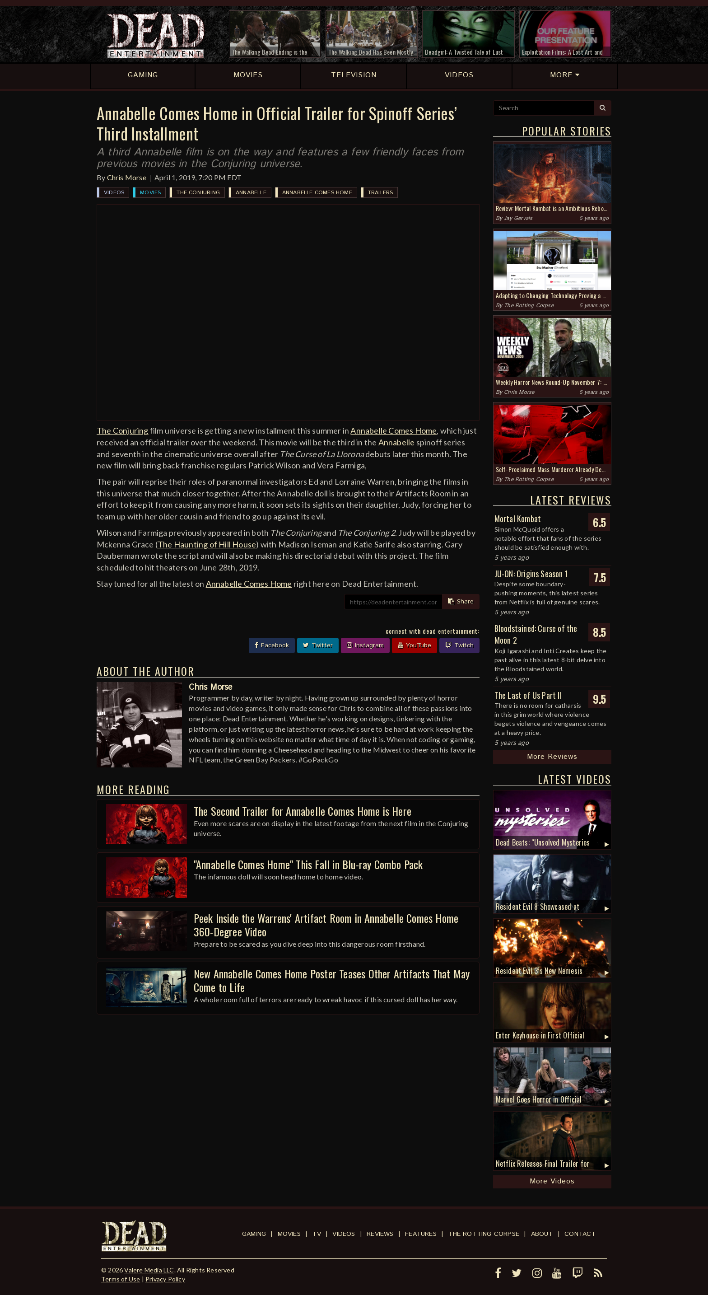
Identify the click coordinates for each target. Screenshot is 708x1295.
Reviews (380, 1234)
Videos (114, 192)
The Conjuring (198, 192)
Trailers (380, 192)
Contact (580, 1234)
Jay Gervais (518, 218)
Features (421, 1234)
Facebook (272, 645)
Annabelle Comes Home (317, 192)
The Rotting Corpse (529, 305)
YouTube (414, 645)
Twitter (318, 645)
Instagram (365, 645)
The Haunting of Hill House (207, 544)
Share (461, 601)
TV (316, 1234)
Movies (150, 192)
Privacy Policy (165, 1279)
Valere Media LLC (149, 1270)
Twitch (459, 645)
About (542, 1234)
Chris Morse (126, 177)
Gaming (254, 1234)
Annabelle (251, 192)
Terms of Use (120, 1279)
